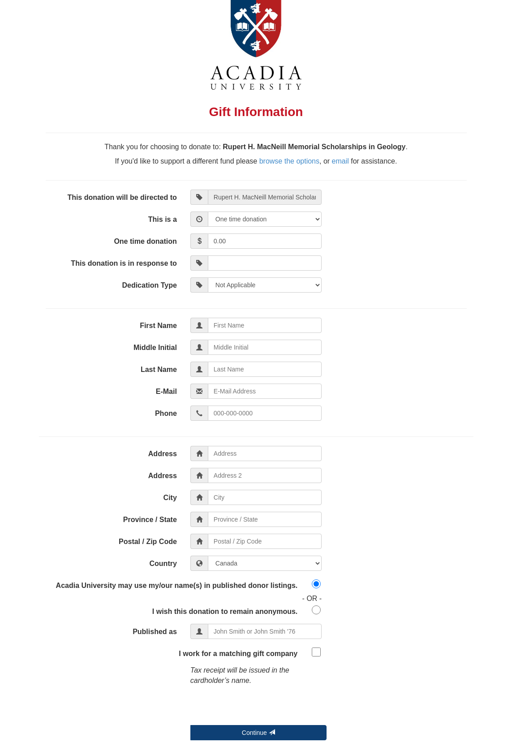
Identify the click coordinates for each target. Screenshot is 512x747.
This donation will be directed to (121, 197)
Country (163, 563)
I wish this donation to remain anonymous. (224, 611)
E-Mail (166, 391)
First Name (158, 325)
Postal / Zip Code (148, 541)
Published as (155, 631)
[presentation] (258, 707)
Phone (166, 413)
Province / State (150, 519)
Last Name (159, 369)
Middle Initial (155, 347)
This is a (162, 219)
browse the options (289, 161)
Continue (258, 732)
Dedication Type (149, 285)
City (170, 497)
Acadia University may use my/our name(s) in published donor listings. (177, 585)
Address (162, 454)
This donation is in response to (123, 263)
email (340, 161)
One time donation (145, 241)
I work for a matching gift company (238, 653)
